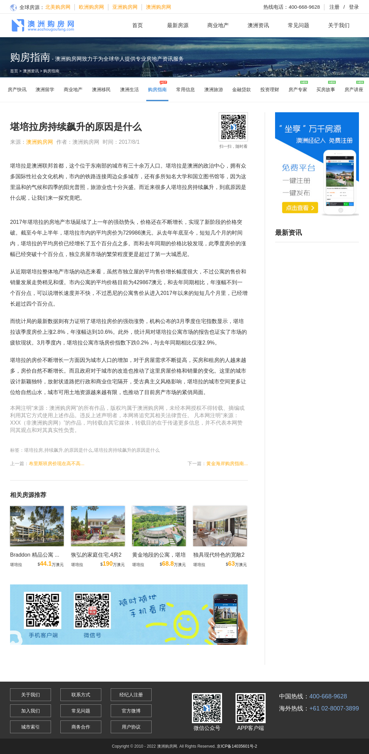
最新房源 (178, 25)
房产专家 (297, 89)
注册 (334, 7)
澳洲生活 (129, 89)
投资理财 (269, 89)
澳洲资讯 (258, 25)
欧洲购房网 (91, 7)
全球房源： (27, 7)
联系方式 (80, 694)
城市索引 (30, 727)
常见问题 (298, 25)
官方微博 (131, 710)
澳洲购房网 (158, 7)
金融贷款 (241, 89)
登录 (349, 7)
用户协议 (131, 727)
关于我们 (339, 25)
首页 (137, 25)
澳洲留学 (45, 89)
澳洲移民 (101, 89)
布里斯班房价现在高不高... (57, 463)
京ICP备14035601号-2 (237, 746)
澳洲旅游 (213, 89)
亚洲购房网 (125, 7)
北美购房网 (57, 7)
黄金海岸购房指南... (227, 463)
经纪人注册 (131, 694)
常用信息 (185, 89)
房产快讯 (17, 89)
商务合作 (80, 727)
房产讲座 (354, 89)
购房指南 (51, 71)
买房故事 (325, 89)
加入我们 (30, 710)
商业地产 (218, 25)
